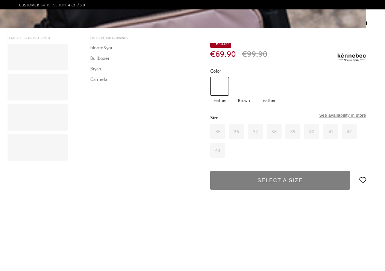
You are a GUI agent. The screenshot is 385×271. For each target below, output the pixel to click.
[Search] (247, 20)
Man (131, 19)
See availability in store (342, 115)
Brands (158, 19)
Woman (103, 19)
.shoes (48, 20)
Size (214, 117)
